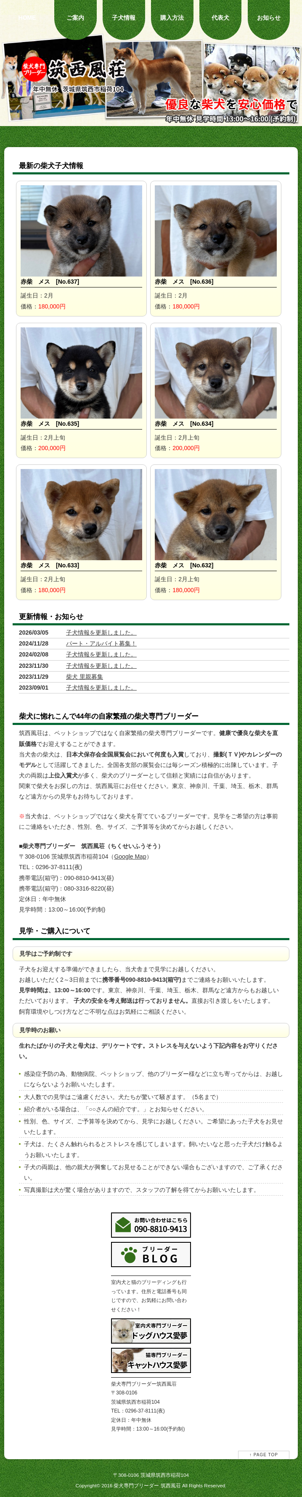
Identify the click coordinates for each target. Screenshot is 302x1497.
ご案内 (75, 17)
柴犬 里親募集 (84, 676)
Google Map (130, 856)
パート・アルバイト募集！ (101, 643)
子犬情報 (123, 17)
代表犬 (220, 17)
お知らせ (269, 17)
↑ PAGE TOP (263, 1454)
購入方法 (172, 17)
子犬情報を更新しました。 (101, 632)
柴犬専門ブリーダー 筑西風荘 (147, 1485)
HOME (27, 17)
